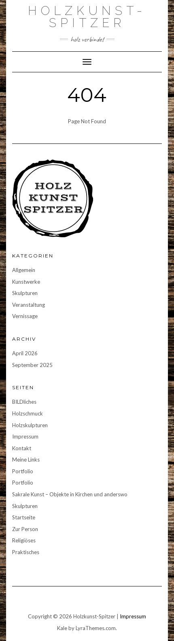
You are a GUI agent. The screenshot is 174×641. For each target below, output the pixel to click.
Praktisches (25, 552)
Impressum (25, 436)
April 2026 (25, 353)
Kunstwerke (26, 281)
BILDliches (24, 402)
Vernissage (25, 316)
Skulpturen (25, 293)
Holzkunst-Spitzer (87, 17)
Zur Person (25, 529)
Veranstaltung (28, 305)
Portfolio (22, 471)
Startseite (23, 517)
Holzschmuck (27, 413)
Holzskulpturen (30, 425)
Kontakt (21, 448)
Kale (62, 628)
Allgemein (23, 270)
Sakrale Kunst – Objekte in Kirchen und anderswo (69, 494)
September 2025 (32, 365)
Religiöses (24, 540)
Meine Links (26, 459)
